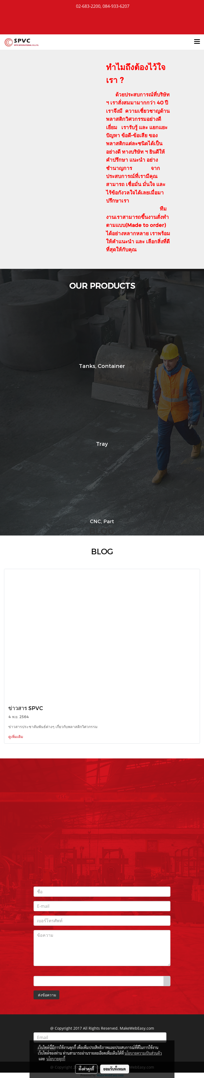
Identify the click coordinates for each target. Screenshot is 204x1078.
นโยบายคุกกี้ (55, 1058)
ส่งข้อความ (46, 995)
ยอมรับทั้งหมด (114, 1068)
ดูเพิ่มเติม (16, 736)
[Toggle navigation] (197, 42)
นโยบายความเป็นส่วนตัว (143, 1053)
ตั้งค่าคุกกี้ (86, 1068)
